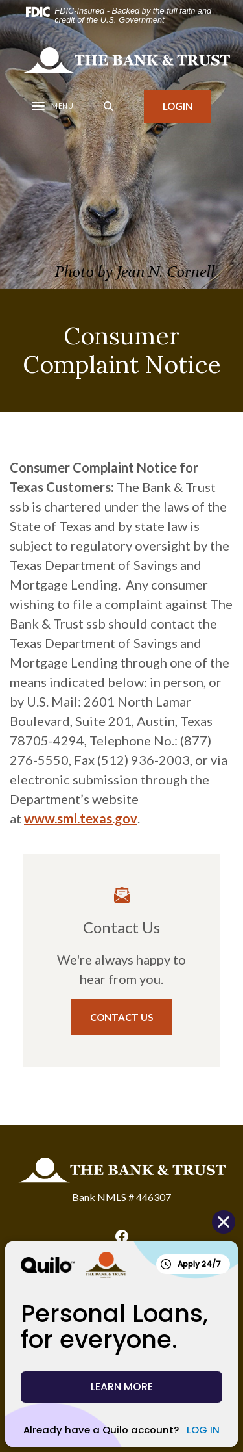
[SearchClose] (109, 106)
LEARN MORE (122, 1386)
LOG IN (203, 1429)
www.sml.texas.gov (80, 818)
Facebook (121, 1236)
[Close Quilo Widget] (223, 1222)
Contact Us (121, 1017)
